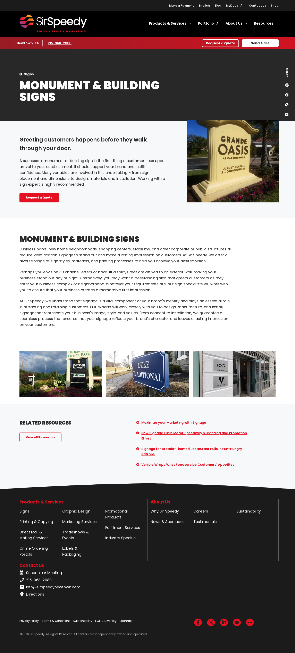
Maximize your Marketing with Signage (173, 422)
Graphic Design (76, 511)
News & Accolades (168, 521)
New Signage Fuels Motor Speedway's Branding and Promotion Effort (194, 436)
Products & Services (167, 23)
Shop (275, 5)
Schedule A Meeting (40, 572)
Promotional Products (116, 514)
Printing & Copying (36, 521)
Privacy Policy (29, 621)
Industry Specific (120, 537)
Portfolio (206, 23)
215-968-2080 (60, 43)
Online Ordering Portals (33, 551)
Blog (217, 5)
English (204, 5)
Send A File (260, 43)
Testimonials (205, 521)
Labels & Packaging (71, 551)
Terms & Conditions (56, 621)
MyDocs (232, 5)
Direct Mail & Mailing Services (34, 535)
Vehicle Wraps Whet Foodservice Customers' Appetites (187, 464)
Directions (31, 594)
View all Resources (40, 437)
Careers (200, 511)
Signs (29, 74)
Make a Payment (181, 5)
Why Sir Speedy (165, 511)
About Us (234, 23)
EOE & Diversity (106, 621)
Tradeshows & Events (75, 535)
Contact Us (257, 5)
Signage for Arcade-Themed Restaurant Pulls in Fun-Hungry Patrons (191, 451)
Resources (263, 23)
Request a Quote (220, 43)
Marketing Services (79, 521)
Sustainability (248, 511)
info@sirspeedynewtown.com (49, 587)
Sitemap (126, 621)
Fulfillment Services (122, 527)
